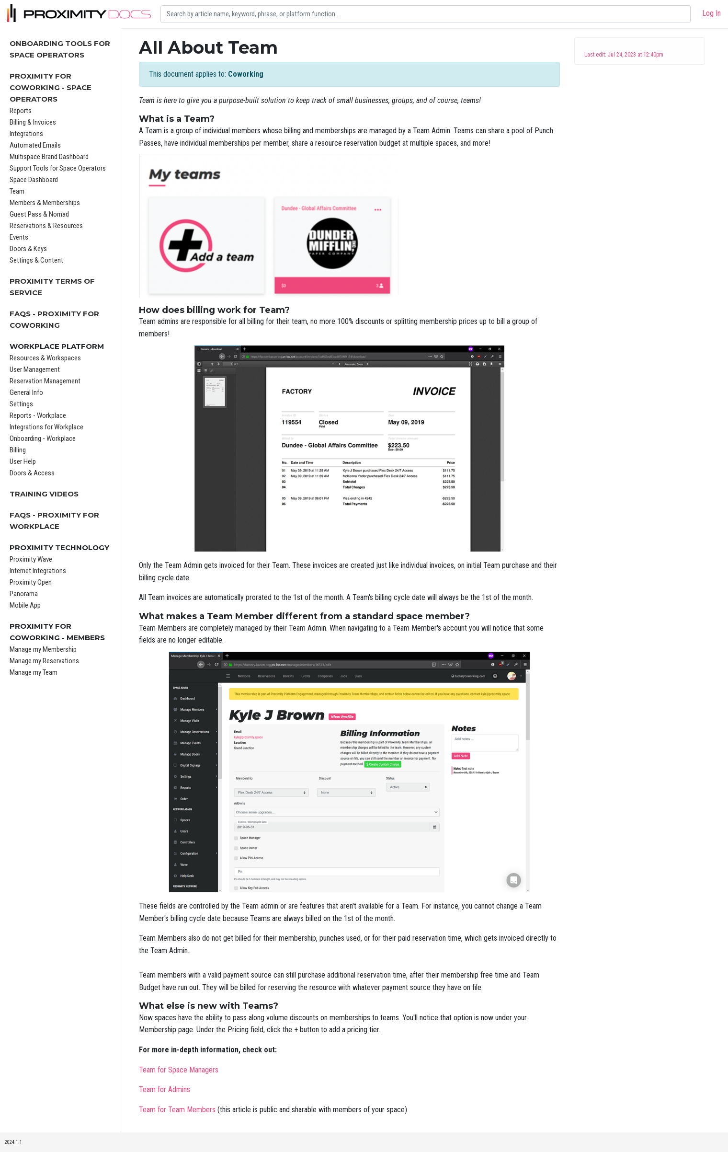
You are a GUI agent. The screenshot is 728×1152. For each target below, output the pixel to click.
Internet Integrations (38, 570)
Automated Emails (35, 145)
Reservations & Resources (46, 225)
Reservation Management (45, 381)
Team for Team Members (177, 1109)
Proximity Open (31, 582)
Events (19, 237)
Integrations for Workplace (46, 427)
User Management (35, 369)
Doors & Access (32, 473)
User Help (23, 461)
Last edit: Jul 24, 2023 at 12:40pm (623, 54)
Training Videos (44, 493)
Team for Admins (164, 1089)
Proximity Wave (31, 559)
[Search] (425, 14)
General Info (26, 392)
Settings (21, 404)
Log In (711, 13)
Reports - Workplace (38, 415)
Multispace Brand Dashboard (49, 156)
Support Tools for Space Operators (58, 168)
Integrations (26, 133)
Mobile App (25, 605)
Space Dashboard (34, 179)
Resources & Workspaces (45, 358)
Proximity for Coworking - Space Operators (50, 87)
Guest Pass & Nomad (39, 214)
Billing (18, 450)
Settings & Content (36, 260)
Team (17, 191)
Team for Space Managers (178, 1069)
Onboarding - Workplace (43, 438)
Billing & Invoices (33, 122)
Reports (21, 110)
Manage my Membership (43, 649)
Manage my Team (33, 672)
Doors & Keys (28, 248)
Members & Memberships (45, 202)
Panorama (24, 593)
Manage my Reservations (44, 661)
